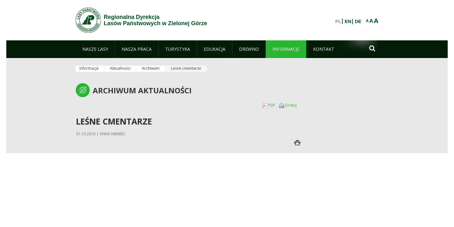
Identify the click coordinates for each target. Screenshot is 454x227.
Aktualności (120, 68)
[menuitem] (95, 49)
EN (348, 21)
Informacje (89, 68)
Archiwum (151, 68)
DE (358, 21)
